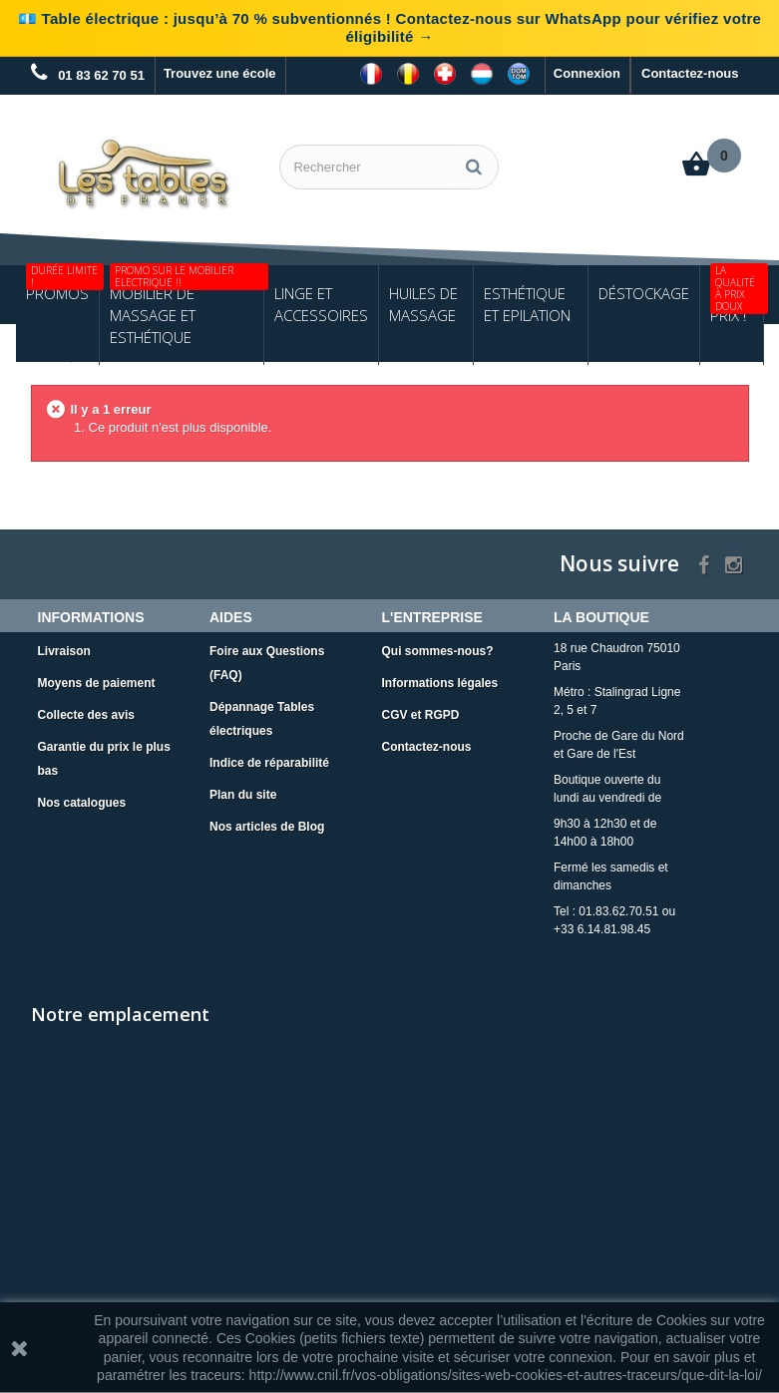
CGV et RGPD (421, 716)
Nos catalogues (82, 804)
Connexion (587, 73)
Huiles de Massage (423, 305)
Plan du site (242, 796)
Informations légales (440, 684)
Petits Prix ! (736, 296)
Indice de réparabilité (269, 764)
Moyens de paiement (97, 684)
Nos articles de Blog (266, 828)
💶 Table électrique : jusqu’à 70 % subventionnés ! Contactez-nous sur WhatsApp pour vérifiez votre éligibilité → (389, 27)
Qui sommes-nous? (438, 652)
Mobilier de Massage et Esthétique (187, 307)
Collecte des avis (86, 716)
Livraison (64, 652)
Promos (62, 285)
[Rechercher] (474, 167)
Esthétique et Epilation (527, 305)
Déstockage (643, 294)
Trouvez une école (220, 73)
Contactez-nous (690, 73)
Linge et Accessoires (321, 305)
